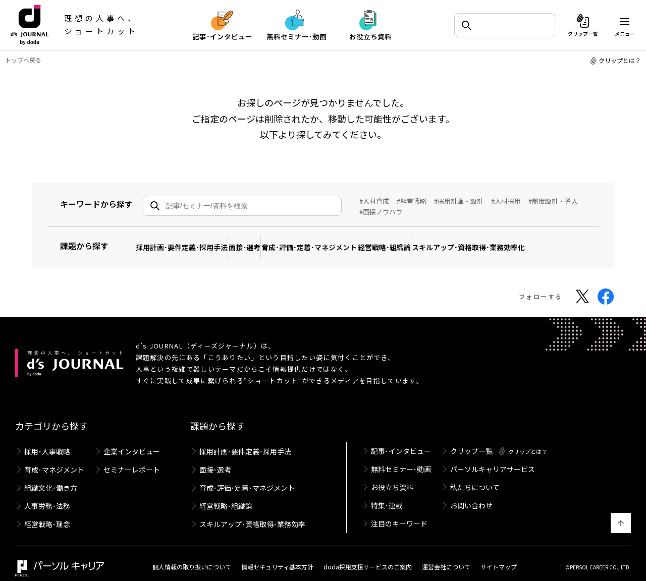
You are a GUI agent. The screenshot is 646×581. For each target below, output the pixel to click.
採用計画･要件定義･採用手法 (188, 242)
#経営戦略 (411, 201)
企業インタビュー (131, 441)
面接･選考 (265, 242)
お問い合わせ (471, 498)
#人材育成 (374, 201)
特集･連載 (387, 498)
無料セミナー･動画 (401, 459)
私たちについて (475, 479)
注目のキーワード (399, 517)
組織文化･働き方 (50, 479)
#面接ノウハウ (380, 211)
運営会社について (446, 557)
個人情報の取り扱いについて (191, 557)
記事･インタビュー (401, 440)
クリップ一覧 (471, 440)
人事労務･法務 (47, 498)
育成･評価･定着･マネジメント (343, 242)
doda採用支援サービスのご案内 (368, 557)
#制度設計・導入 (553, 201)
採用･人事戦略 (47, 441)
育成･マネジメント (54, 460)
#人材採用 (506, 201)
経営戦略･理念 (47, 517)
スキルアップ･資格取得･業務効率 (252, 517)
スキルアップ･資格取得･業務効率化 (529, 242)
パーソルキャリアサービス (492, 459)
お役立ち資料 (392, 479)
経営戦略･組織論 (431, 242)
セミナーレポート (131, 460)
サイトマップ (498, 557)
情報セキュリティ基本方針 (277, 557)
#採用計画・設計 (458, 201)
